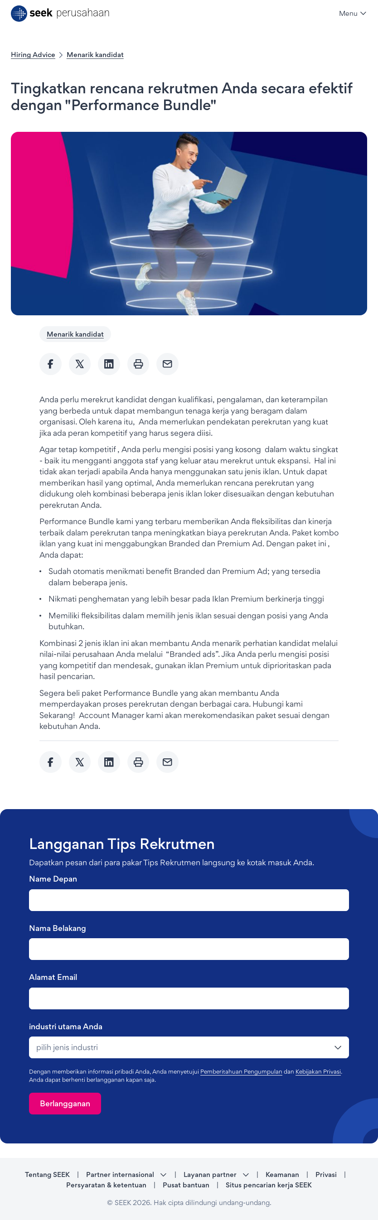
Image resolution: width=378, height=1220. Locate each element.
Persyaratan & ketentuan (106, 1185)
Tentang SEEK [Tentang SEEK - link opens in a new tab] (47, 1174)
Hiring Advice (33, 54)
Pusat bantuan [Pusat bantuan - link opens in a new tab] (186, 1185)
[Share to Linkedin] (109, 364)
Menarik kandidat (95, 54)
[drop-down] (189, 1047)
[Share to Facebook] (50, 364)
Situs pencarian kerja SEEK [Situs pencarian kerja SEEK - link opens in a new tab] (269, 1185)
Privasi (326, 1174)
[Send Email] (167, 364)
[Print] (138, 364)
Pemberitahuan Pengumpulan (241, 1071)
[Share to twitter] (80, 364)
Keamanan (282, 1174)
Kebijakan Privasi (318, 1071)
